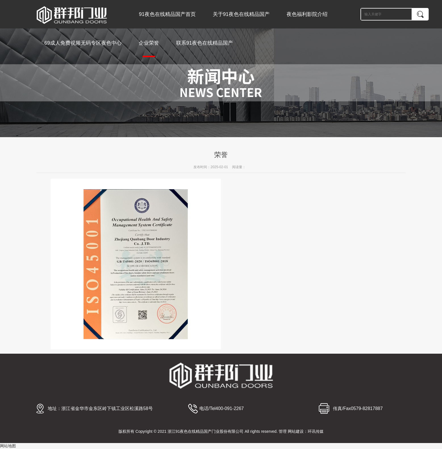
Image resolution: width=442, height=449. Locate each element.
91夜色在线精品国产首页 (167, 14)
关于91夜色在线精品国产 (241, 14)
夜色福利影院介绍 (307, 14)
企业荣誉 (149, 48)
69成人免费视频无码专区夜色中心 (83, 43)
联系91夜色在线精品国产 (204, 43)
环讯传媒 (316, 431)
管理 (283, 431)
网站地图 (8, 446)
